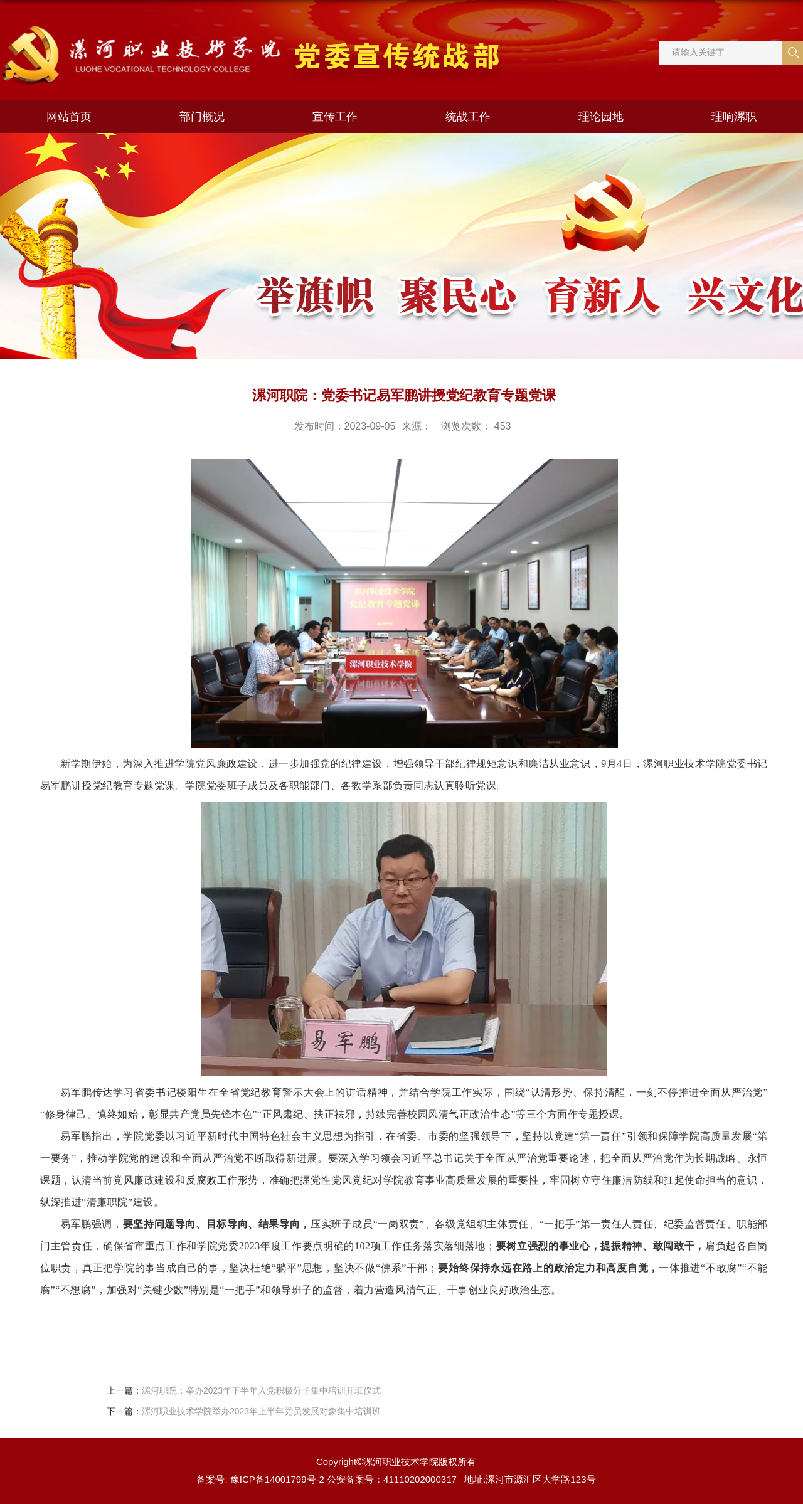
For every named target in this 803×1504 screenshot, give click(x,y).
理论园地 (601, 116)
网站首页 (69, 116)
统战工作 (468, 116)
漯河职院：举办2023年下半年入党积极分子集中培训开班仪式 (261, 1390)
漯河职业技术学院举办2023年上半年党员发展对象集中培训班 (261, 1411)
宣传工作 (335, 116)
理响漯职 (734, 116)
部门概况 (202, 116)
